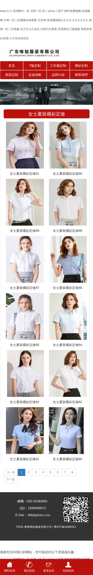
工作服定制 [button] (58, 65)
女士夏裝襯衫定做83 (24, 402)
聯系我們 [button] (81, 75)
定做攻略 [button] (34, 75)
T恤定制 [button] (35, 65)
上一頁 (11, 472)
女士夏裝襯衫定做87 (24, 288)
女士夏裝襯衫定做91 (24, 173)
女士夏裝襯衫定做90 (67, 173)
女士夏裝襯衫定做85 (24, 345)
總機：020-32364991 (31, 501)
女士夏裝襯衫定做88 (67, 230)
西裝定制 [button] (11, 75)
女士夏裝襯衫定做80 (67, 459)
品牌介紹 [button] (58, 75)
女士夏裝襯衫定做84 (67, 345)
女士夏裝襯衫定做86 (67, 288)
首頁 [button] (11, 65)
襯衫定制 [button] (81, 65)
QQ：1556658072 (31, 508)
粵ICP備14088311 (65, 526)
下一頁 (10, 479)
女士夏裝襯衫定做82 (67, 402)
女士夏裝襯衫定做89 (24, 230)
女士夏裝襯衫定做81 (24, 459)
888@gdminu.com (39, 515)
